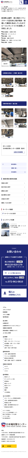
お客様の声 (5, 323)
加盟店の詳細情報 (18, 152)
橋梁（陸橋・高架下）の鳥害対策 (12, 360)
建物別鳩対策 (6, 351)
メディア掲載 (6, 314)
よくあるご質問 (7, 333)
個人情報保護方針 (6, 418)
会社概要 (5, 336)
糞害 (8, 38)
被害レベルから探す (6, 203)
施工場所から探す (5, 195)
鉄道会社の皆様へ (8, 407)
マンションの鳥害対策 (10, 356)
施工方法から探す (5, 187)
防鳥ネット (7, 377)
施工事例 (6, 6)
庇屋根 (10, 42)
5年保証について (8, 345)
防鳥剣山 (6, 381)
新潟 (15, 32)
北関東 (11, 32)
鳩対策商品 (5, 374)
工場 (9, 36)
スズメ (6, 371)
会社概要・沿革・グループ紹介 (12, 343)
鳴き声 (12, 38)
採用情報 (9, 446)
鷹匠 (5, 390)
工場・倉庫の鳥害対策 (10, 354)
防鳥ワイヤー (7, 385)
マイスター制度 (6, 416)
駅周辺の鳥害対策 (8, 358)
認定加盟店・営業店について (10, 330)
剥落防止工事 (7, 402)
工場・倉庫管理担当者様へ (11, 400)
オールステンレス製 (9, 379)
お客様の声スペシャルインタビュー (12, 325)
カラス (6, 366)
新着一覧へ (14, 168)
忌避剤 (6, 388)
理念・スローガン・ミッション (12, 341)
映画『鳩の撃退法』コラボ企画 (9, 414)
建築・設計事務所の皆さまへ (11, 405)
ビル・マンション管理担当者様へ (12, 398)
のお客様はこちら (15, 293)
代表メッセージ (8, 339)
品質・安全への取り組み (10, 348)
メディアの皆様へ (6, 410)
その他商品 (7, 392)
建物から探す (4, 191)
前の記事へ (14, 164)
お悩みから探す (5, 199)
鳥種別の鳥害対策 (7, 328)
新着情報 (5, 312)
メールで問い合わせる (14, 273)
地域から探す (4, 183)
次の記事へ (14, 172)
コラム (4, 307)
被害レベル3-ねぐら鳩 (15, 40)
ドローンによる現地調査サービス (10, 412)
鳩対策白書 (5, 317)
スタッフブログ (7, 309)
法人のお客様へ (7, 396)
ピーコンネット (12, 34)
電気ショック (7, 383)
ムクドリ (6, 368)
